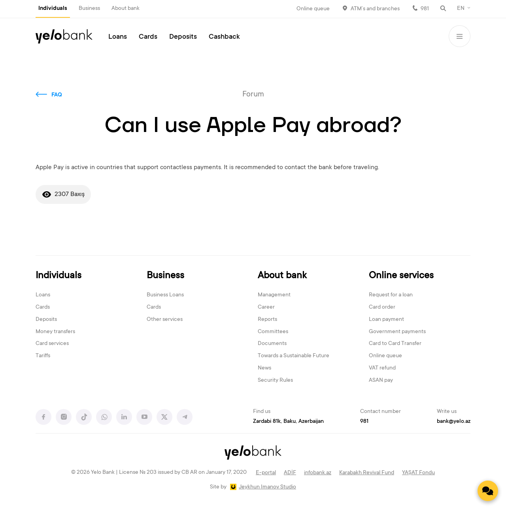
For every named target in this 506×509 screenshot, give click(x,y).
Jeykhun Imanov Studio (267, 487)
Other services (165, 320)
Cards (148, 37)
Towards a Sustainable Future (293, 356)
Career (266, 307)
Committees (273, 332)
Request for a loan (391, 295)
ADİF (290, 473)
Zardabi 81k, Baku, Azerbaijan (288, 422)
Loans (117, 37)
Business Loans (165, 295)
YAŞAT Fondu (418, 473)
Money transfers (55, 332)
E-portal (266, 473)
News (264, 368)
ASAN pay (381, 380)
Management (274, 295)
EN (460, 9)
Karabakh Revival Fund (366, 473)
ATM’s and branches (375, 9)
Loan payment (386, 320)
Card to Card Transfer (395, 344)
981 (425, 9)
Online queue (313, 9)
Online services (401, 276)
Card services (52, 344)
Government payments (397, 332)
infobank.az (317, 473)
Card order (382, 307)
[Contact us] (488, 491)
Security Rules (275, 380)
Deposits (183, 37)
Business (89, 9)
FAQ (56, 95)
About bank (125, 9)
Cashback (224, 37)
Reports (267, 320)
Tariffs (43, 356)
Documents (272, 344)
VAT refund (382, 368)
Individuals (52, 9)
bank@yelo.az (453, 422)
